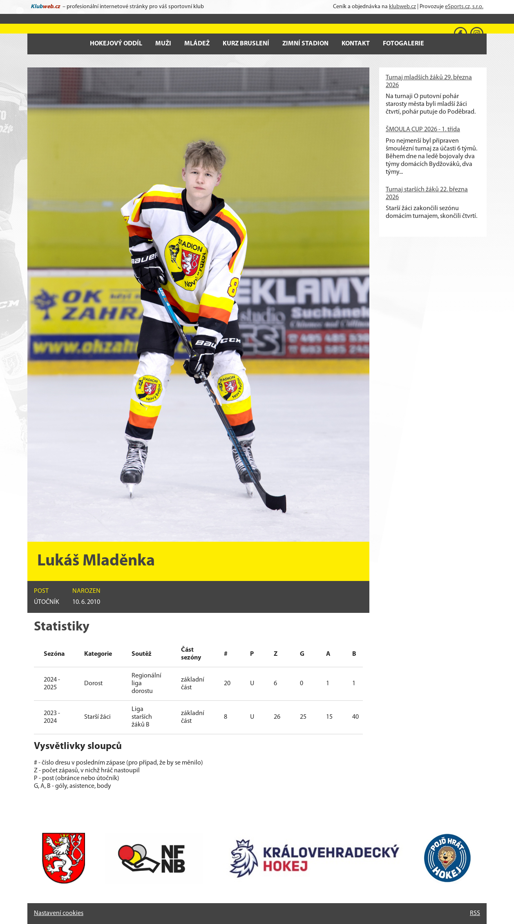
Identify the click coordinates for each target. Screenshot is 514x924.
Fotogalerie (403, 43)
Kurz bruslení (246, 43)
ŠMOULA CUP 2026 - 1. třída (423, 129)
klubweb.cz (402, 7)
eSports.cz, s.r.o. (464, 7)
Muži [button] (163, 43)
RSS (475, 913)
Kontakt (356, 43)
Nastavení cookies (58, 913)
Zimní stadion (305, 43)
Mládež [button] (197, 43)
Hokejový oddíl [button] (116, 43)
